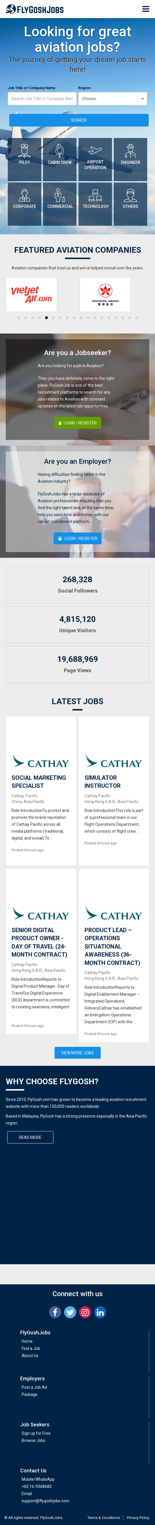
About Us (30, 1355)
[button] (18, 318)
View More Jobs (77, 1053)
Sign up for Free (36, 1433)
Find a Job (31, 1348)
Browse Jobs (33, 1440)
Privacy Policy (138, 1518)
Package (30, 1394)
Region (84, 88)
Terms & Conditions (103, 1518)
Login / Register (78, 423)
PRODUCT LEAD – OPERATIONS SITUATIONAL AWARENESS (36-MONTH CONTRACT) (112, 946)
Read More (30, 1137)
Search (79, 120)
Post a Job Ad (34, 1387)
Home (27, 1341)
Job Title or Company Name (31, 88)
